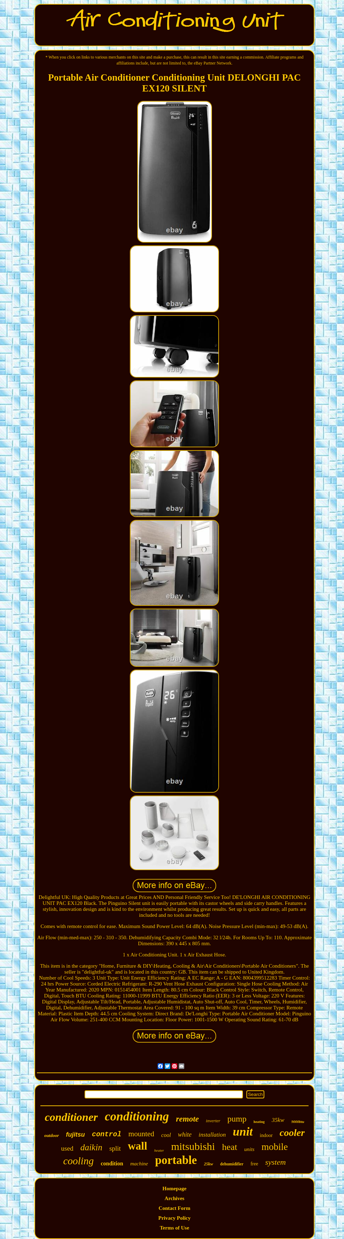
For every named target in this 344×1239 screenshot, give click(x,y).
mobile (275, 1147)
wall (137, 1146)
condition (112, 1163)
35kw (278, 1120)
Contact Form (174, 1208)
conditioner (71, 1117)
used (67, 1148)
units (249, 1149)
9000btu (297, 1121)
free (254, 1163)
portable (176, 1160)
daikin (91, 1147)
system (275, 1162)
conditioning (137, 1116)
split (115, 1148)
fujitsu (75, 1134)
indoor (266, 1135)
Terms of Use (174, 1228)
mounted (141, 1134)
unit (243, 1131)
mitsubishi (193, 1146)
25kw (208, 1164)
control (106, 1134)
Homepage (174, 1188)
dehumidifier (232, 1164)
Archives (174, 1198)
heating (259, 1122)
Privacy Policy (174, 1218)
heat (229, 1147)
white (185, 1134)
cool (166, 1135)
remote (187, 1119)
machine (139, 1163)
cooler (292, 1132)
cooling (78, 1160)
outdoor (51, 1135)
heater (159, 1150)
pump (237, 1118)
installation (212, 1134)
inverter (213, 1120)
